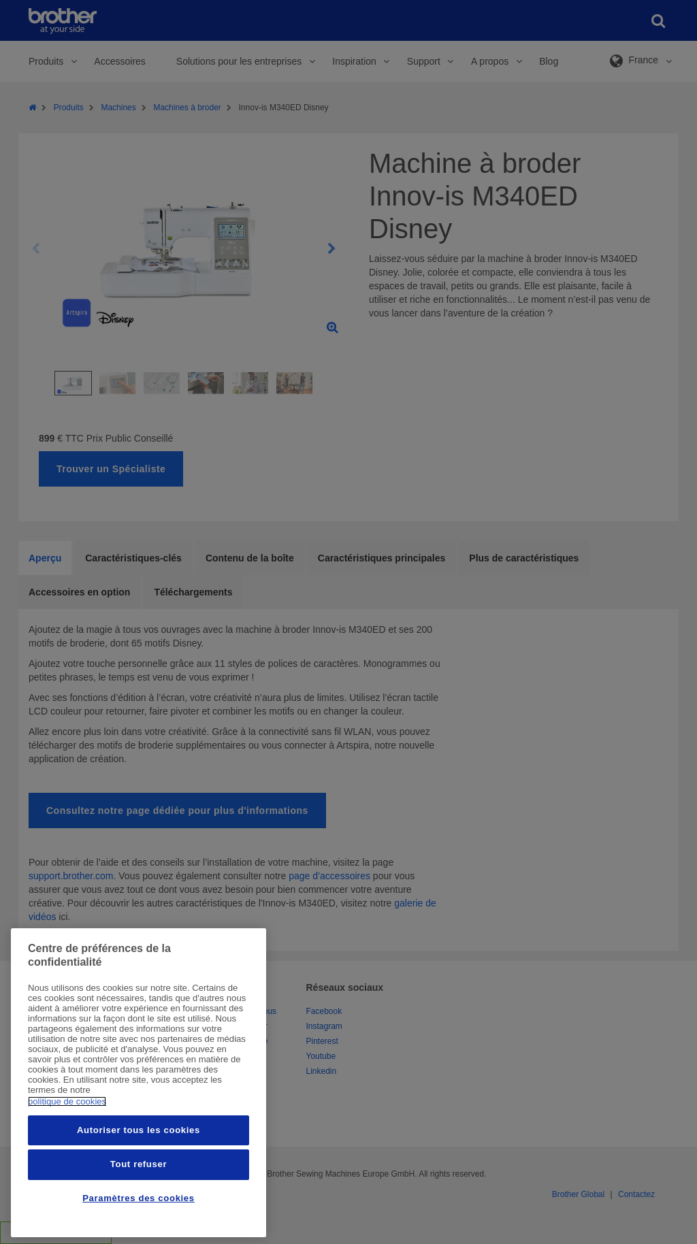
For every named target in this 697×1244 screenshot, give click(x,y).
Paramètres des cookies (138, 1198)
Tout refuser (138, 1164)
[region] (138, 1082)
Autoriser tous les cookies (138, 1130)
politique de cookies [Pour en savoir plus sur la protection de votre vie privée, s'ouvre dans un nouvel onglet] (67, 1101)
